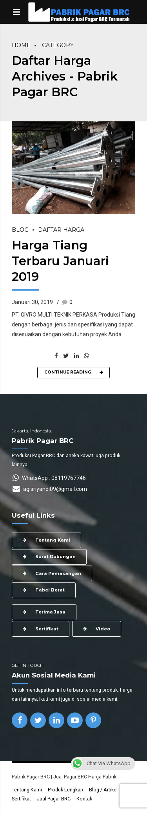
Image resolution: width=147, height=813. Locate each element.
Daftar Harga (61, 230)
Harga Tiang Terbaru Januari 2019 (60, 261)
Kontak (84, 799)
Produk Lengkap (65, 790)
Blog (20, 230)
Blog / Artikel (103, 790)
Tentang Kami (27, 790)
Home (21, 45)
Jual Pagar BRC (54, 799)
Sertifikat (21, 799)
